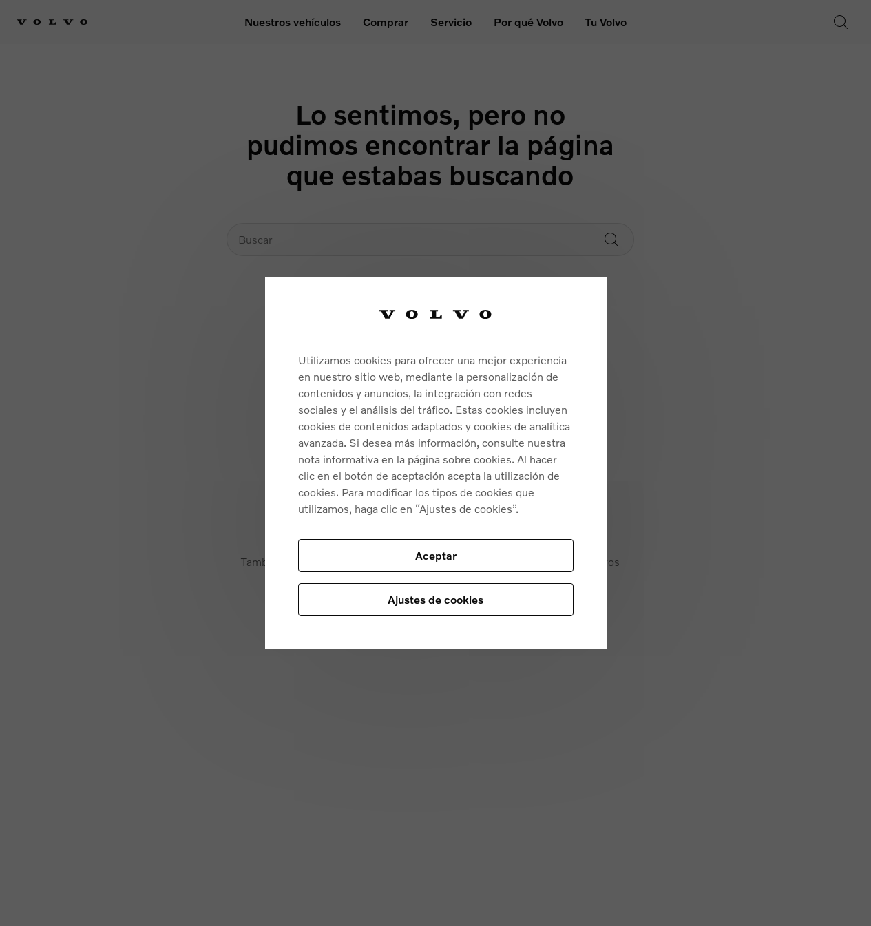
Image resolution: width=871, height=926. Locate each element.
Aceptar (436, 555)
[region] (436, 463)
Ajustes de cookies (435, 599)
